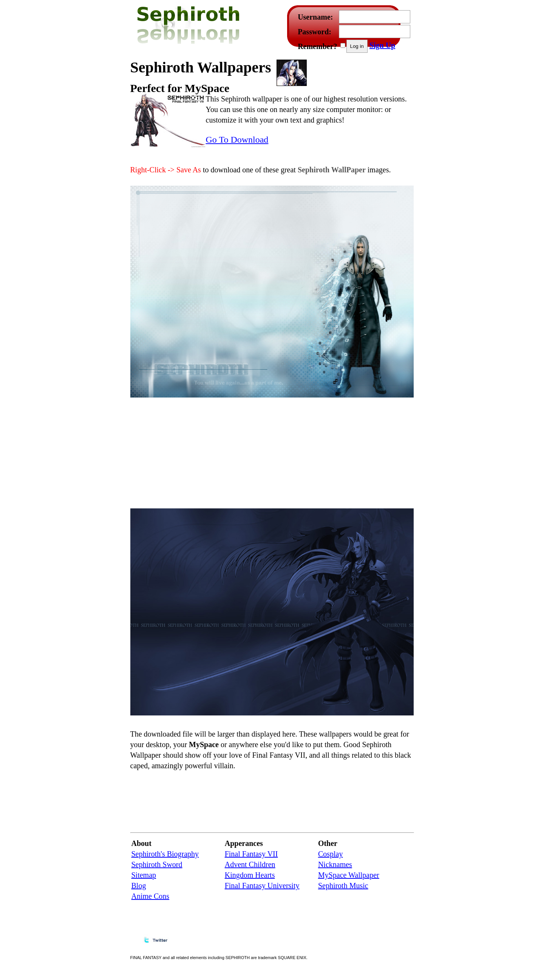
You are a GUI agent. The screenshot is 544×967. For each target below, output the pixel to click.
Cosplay (330, 854)
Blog (138, 885)
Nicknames (335, 864)
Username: (315, 17)
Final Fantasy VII (251, 854)
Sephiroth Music (343, 885)
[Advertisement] (370, 71)
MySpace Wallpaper (348, 875)
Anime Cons (150, 896)
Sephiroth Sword (156, 864)
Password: (314, 32)
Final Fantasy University (262, 885)
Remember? (317, 46)
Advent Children (250, 864)
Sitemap (143, 875)
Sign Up (382, 45)
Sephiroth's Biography (165, 854)
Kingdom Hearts (250, 875)
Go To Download (237, 139)
